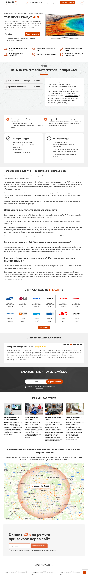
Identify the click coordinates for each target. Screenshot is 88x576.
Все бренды (44, 327)
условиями (19, 40)
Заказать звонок (67, 2)
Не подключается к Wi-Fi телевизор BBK (16, 572)
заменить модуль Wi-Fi (30, 249)
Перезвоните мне (39, 546)
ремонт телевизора (71, 96)
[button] (65, 344)
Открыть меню (82, 3)
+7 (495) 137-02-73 (36, 2)
